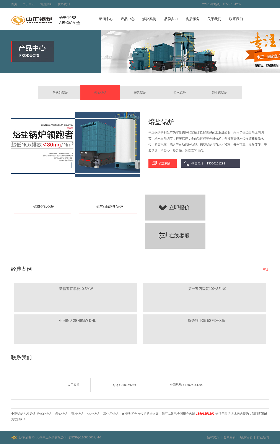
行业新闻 (263, 437)
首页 (14, 4)
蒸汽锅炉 (140, 92)
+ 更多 (264, 269)
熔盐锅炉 (100, 92)
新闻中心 (106, 19)
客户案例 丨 (231, 437)
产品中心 (128, 19)
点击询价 (165, 163)
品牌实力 (171, 19)
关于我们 (214, 19)
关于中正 (29, 4)
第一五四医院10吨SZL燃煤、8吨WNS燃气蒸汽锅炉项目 (207, 289)
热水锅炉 (180, 92)
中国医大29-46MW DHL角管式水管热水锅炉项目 (78, 321)
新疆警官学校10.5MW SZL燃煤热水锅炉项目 (76, 289)
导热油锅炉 (60, 92)
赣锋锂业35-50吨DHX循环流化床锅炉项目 (206, 321)
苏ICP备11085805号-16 (85, 437)
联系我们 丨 (248, 437)
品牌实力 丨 (215, 437)
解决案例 (149, 19)
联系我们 (64, 4)
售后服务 (46, 4)
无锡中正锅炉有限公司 (51, 437)
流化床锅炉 (219, 92)
